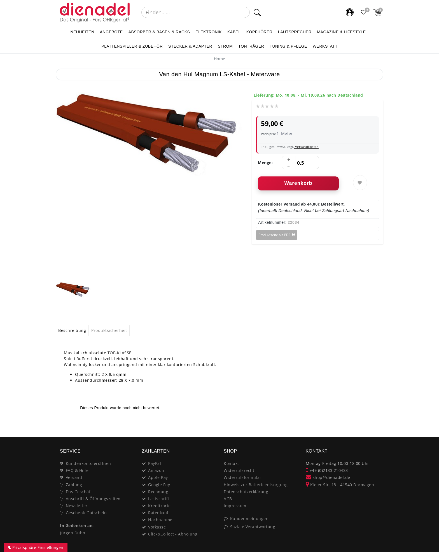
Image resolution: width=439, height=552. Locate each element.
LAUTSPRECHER (295, 32)
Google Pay (159, 484)
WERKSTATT (325, 46)
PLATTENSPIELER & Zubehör (132, 46)
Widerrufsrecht (239, 470)
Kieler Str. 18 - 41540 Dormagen (340, 484)
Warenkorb (298, 183)
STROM (225, 46)
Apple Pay (158, 477)
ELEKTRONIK (208, 32)
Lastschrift (158, 498)
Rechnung (158, 491)
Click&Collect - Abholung (172, 534)
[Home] (219, 58)
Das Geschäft (79, 491)
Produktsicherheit (109, 330)
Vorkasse (157, 527)
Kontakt (231, 463)
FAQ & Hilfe (77, 470)
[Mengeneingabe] (300, 162)
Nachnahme (160, 519)
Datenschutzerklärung (246, 491)
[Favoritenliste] (363, 12)
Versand (74, 477)
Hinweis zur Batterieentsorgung (256, 484)
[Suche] (257, 12)
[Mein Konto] (350, 12)
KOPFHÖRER (259, 32)
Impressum (235, 505)
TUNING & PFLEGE (288, 46)
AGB (228, 498)
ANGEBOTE (111, 32)
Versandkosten (306, 147)
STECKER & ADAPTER (190, 46)
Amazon (156, 470)
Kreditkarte (159, 505)
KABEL (234, 32)
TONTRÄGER (251, 46)
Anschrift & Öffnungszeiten (93, 498)
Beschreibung (72, 330)
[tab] (72, 330)
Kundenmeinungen (249, 518)
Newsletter (77, 505)
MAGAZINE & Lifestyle (341, 32)
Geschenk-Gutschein (86, 512)
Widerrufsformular (242, 477)
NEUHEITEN (82, 32)
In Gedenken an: (77, 525)
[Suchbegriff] (195, 12)
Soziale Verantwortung (252, 526)
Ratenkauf (158, 512)
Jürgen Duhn (72, 532)
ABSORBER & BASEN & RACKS (159, 32)
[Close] (376, 425)
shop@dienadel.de (328, 477)
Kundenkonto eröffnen (88, 463)
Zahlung (74, 484)
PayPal (154, 463)
